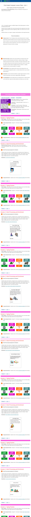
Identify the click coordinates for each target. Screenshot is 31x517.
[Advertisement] (15, 18)
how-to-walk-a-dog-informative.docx (11, 221)
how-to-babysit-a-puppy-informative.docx (12, 414)
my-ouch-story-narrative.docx (10, 157)
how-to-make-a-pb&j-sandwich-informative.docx (13, 286)
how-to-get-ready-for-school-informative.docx (12, 350)
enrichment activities (21, 137)
